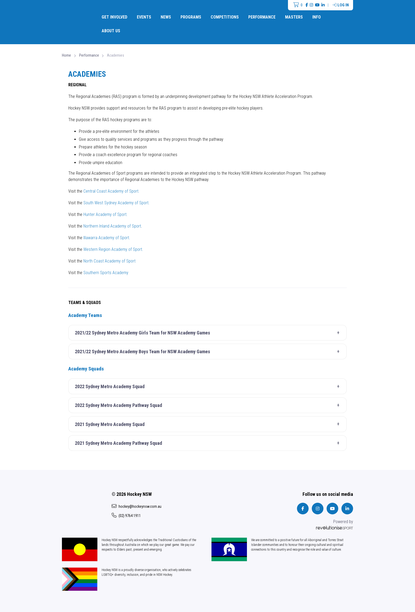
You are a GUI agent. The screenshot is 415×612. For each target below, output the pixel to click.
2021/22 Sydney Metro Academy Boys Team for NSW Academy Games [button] (209, 351)
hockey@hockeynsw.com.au (136, 506)
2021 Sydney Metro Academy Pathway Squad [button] (209, 443)
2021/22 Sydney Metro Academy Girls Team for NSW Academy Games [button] (209, 332)
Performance (262, 17)
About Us (111, 30)
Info (316, 17)
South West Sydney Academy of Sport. (116, 202)
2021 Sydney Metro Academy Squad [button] (209, 424)
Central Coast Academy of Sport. (111, 191)
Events (144, 17)
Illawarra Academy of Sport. (106, 237)
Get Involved (114, 17)
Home (66, 55)
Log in (340, 5)
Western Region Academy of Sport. (113, 249)
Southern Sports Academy (105, 272)
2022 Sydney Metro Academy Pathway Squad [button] (209, 405)
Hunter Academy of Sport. (105, 214)
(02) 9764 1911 (126, 515)
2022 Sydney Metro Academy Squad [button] (209, 386)
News (166, 17)
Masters (294, 17)
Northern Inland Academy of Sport (111, 226)
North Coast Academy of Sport (109, 261)
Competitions (225, 17)
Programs (191, 17)
